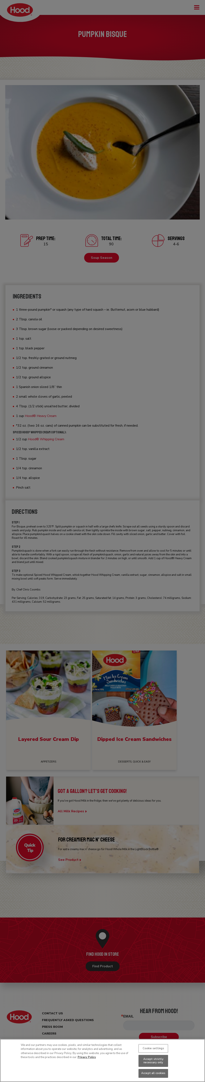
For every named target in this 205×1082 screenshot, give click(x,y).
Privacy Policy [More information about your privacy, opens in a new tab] (87, 1057)
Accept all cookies (153, 1073)
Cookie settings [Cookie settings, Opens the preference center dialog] (153, 1048)
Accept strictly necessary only (153, 1060)
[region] (102, 1060)
